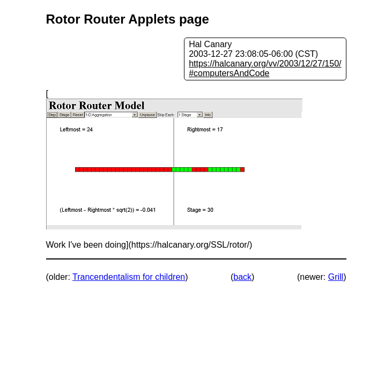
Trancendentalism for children (128, 276)
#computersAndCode (229, 73)
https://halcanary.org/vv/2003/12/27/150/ (265, 63)
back (242, 276)
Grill (335, 276)
